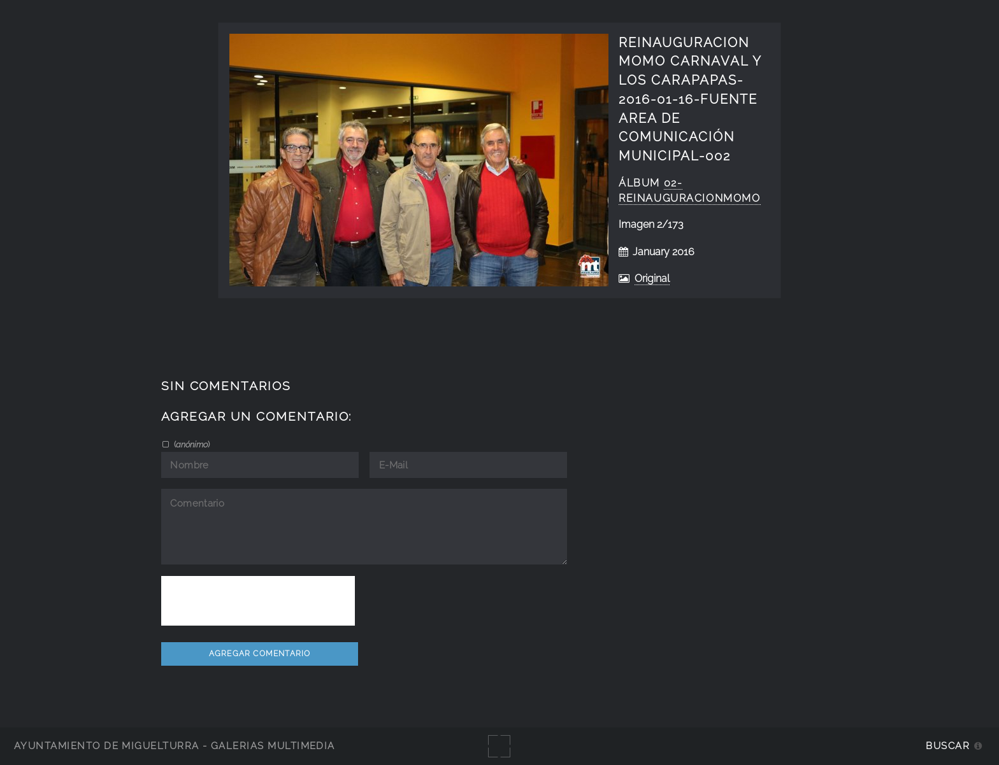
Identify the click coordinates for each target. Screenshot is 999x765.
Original (652, 278)
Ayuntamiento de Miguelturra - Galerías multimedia (174, 745)
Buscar (948, 745)
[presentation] (258, 601)
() (191, 444)
